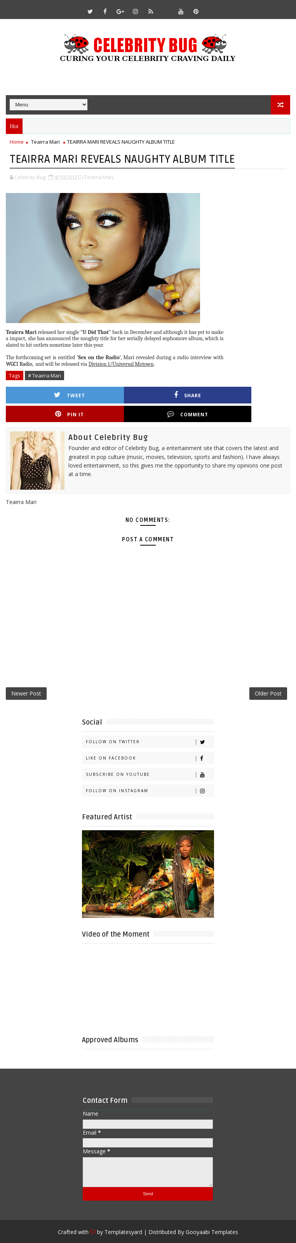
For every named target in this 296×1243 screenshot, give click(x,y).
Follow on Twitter (150, 726)
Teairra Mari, (99, 176)
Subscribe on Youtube (150, 758)
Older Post (268, 676)
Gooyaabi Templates (212, 1216)
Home (17, 141)
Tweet (46, 394)
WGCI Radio (19, 363)
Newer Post (26, 676)
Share (117, 394)
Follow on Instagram (150, 775)
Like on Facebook (150, 742)
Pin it (188, 394)
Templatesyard (123, 1216)
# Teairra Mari (44, 374)
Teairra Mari (45, 141)
